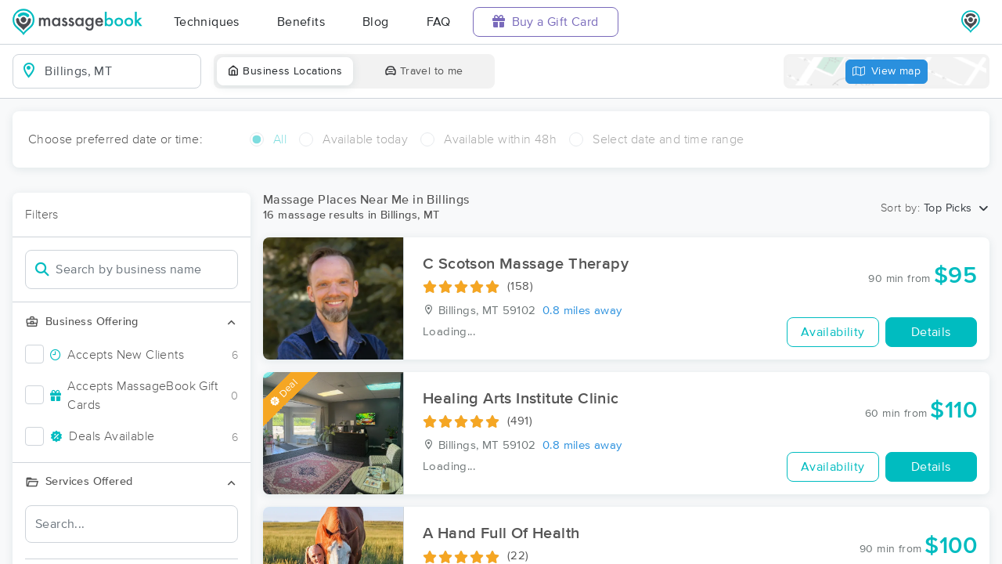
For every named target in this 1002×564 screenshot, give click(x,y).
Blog (375, 22)
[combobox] (119, 71)
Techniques (207, 22)
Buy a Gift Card (545, 21)
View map (886, 72)
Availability (833, 332)
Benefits (301, 22)
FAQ (439, 22)
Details (931, 332)
